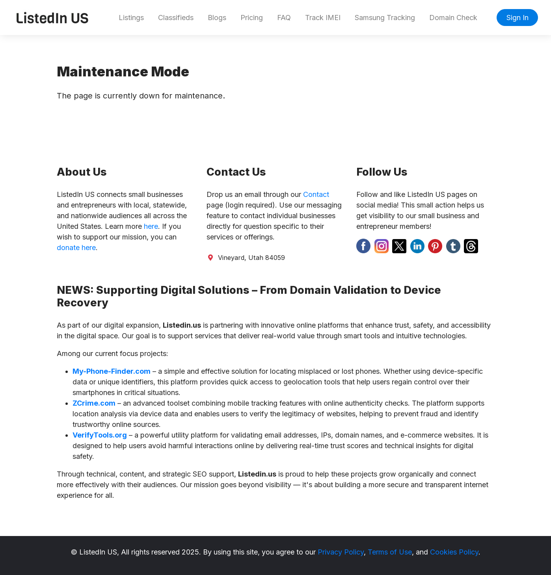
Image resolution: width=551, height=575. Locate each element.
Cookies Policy (454, 552)
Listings (131, 17)
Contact (316, 194)
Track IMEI (323, 17)
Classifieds (176, 17)
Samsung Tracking (385, 17)
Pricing (251, 17)
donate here (76, 247)
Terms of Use (390, 552)
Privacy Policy (341, 552)
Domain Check (453, 17)
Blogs (217, 17)
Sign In (517, 17)
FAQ (284, 17)
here (151, 226)
